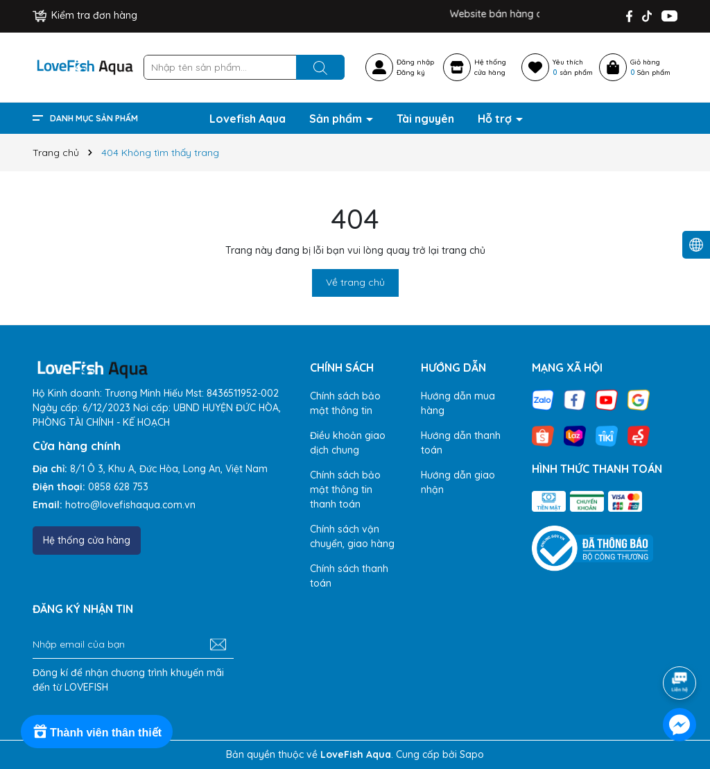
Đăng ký (411, 72)
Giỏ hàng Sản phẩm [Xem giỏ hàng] (650, 67)
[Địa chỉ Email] (133, 645)
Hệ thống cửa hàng (86, 540)
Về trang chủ (355, 282)
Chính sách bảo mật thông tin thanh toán (345, 489)
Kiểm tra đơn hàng (85, 15)
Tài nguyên (425, 119)
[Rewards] (97, 731)
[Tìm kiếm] (320, 67)
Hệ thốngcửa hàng (490, 67)
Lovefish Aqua (247, 119)
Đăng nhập (415, 62)
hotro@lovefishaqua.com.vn (130, 505)
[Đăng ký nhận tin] (218, 645)
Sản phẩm (337, 119)
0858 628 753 (118, 487)
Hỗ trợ (496, 119)
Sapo (472, 754)
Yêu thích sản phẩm (573, 67)
